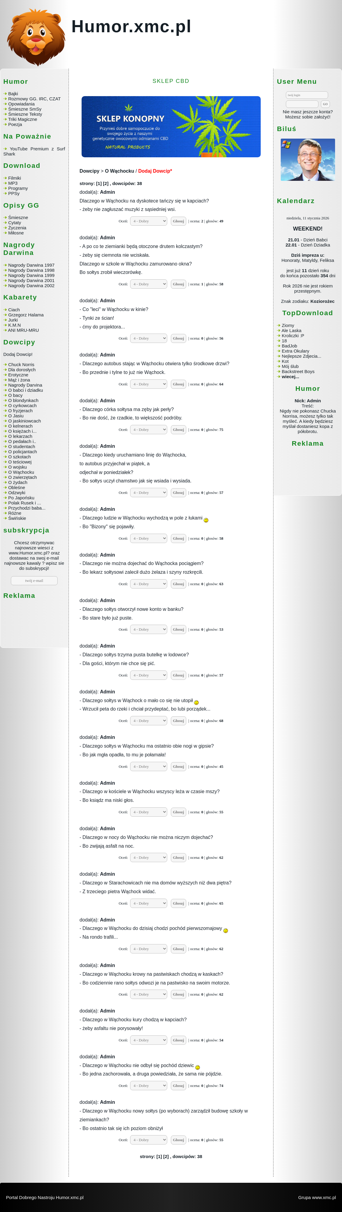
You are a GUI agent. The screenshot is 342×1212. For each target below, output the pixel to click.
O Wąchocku (21, 472)
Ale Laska (292, 330)
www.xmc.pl (324, 1197)
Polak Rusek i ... (24, 502)
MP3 (13, 183)
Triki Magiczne (22, 119)
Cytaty (14, 222)
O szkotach (19, 456)
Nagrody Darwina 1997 (31, 265)
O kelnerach (20, 426)
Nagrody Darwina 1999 (31, 275)
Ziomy (288, 325)
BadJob (289, 345)
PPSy (14, 193)
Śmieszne (18, 217)
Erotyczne (17, 374)
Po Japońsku (21, 497)
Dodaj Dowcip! (18, 354)
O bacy (15, 395)
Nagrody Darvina (25, 385)
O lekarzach (20, 436)
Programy (18, 188)
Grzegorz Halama (26, 314)
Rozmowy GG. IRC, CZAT (34, 98)
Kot (285, 361)
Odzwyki (16, 492)
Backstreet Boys (298, 371)
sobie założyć (315, 116)
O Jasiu (16, 415)
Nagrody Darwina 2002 (31, 285)
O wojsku (17, 466)
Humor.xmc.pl (132, 26)
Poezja (15, 124)
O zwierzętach (22, 477)
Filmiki (14, 178)
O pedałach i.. (22, 441)
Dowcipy (90, 171)
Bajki (13, 93)
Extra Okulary (295, 350)
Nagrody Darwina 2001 (31, 280)
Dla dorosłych (22, 369)
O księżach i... (22, 431)
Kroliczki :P (293, 335)
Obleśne (16, 487)
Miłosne (16, 232)
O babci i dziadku (25, 390)
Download (22, 165)
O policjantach (22, 451)
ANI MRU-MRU (23, 330)
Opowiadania (21, 103)
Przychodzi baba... (26, 507)
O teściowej (20, 461)
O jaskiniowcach (24, 420)
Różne (14, 513)
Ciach (14, 309)
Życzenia (17, 227)
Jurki (13, 319)
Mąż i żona (19, 379)
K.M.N (14, 325)
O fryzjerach (20, 410)
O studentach (21, 446)
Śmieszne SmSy (24, 108)
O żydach (17, 482)
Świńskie (17, 518)
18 (284, 340)
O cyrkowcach (22, 405)
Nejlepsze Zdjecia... (301, 356)
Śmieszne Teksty (25, 114)
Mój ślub (290, 366)
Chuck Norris (21, 364)
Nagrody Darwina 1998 (31, 270)
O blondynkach (23, 400)
